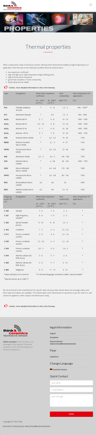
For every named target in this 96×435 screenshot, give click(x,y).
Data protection (56, 341)
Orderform (54, 357)
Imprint (53, 333)
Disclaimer (54, 337)
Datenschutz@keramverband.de (63, 344)
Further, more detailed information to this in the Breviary (32, 87)
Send (71, 414)
